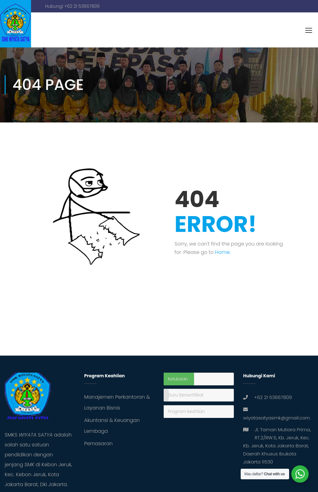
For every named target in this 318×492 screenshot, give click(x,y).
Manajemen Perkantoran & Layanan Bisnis (117, 402)
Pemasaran (98, 443)
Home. (222, 252)
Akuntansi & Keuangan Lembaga (112, 426)
